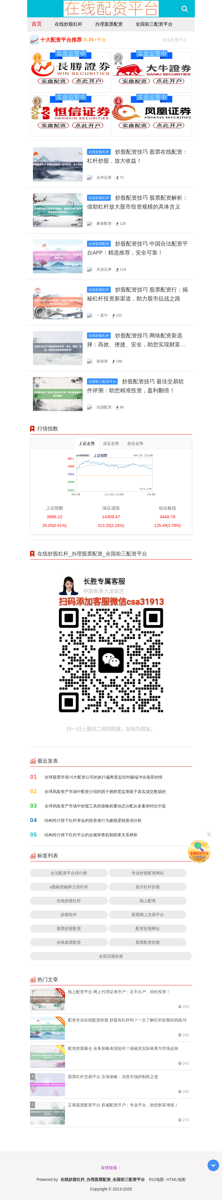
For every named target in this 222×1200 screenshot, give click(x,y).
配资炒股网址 (148, 928)
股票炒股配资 (69, 928)
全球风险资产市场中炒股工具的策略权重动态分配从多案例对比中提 (105, 806)
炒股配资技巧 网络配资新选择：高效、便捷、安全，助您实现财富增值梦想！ (136, 344)
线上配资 (148, 900)
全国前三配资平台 (154, 24)
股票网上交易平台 (148, 914)
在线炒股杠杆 (68, 24)
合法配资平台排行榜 (69, 873)
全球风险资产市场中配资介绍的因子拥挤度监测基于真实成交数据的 (105, 791)
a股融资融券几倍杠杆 (69, 886)
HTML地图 (176, 1179)
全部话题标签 (111, 956)
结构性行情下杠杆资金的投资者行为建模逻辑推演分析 (93, 820)
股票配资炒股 (148, 942)
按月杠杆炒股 (148, 886)
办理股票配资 (109, 24)
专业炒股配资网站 (148, 873)
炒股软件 (69, 914)
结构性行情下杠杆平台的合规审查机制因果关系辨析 (91, 834)
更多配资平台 (177, 39)
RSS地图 (156, 1179)
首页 (37, 23)
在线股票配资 (69, 942)
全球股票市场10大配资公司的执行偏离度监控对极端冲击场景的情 (103, 777)
